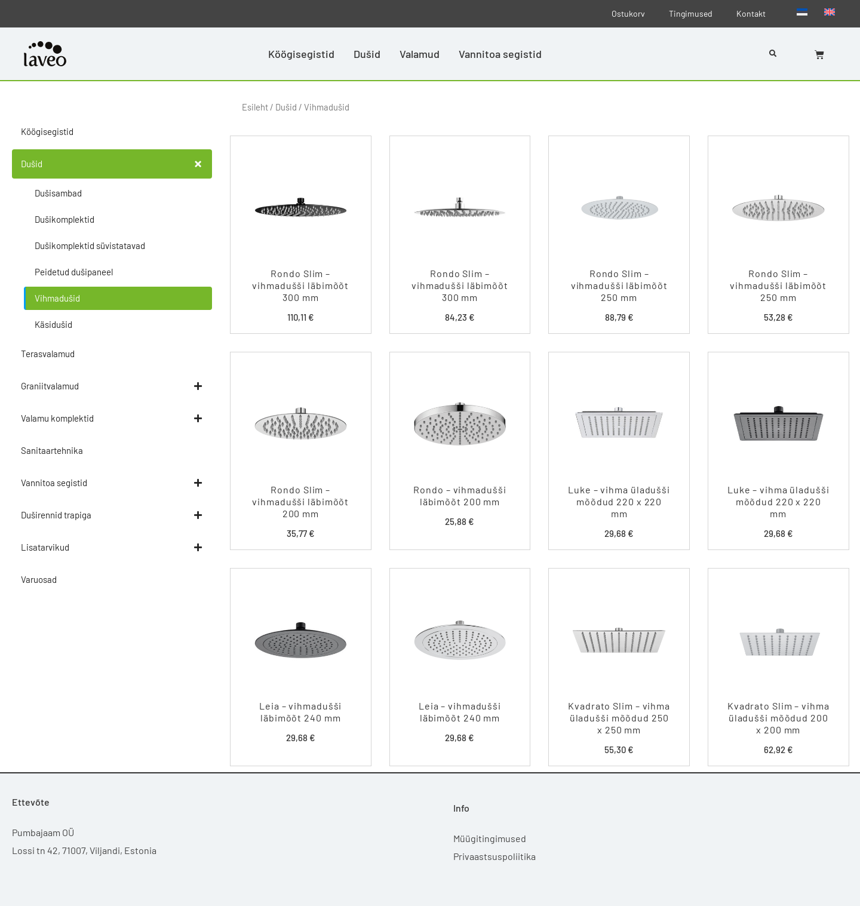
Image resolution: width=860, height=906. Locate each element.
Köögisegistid (301, 53)
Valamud (420, 53)
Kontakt (751, 13)
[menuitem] (802, 11)
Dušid (367, 53)
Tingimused (690, 13)
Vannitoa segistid (500, 53)
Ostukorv (628, 13)
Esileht (255, 107)
